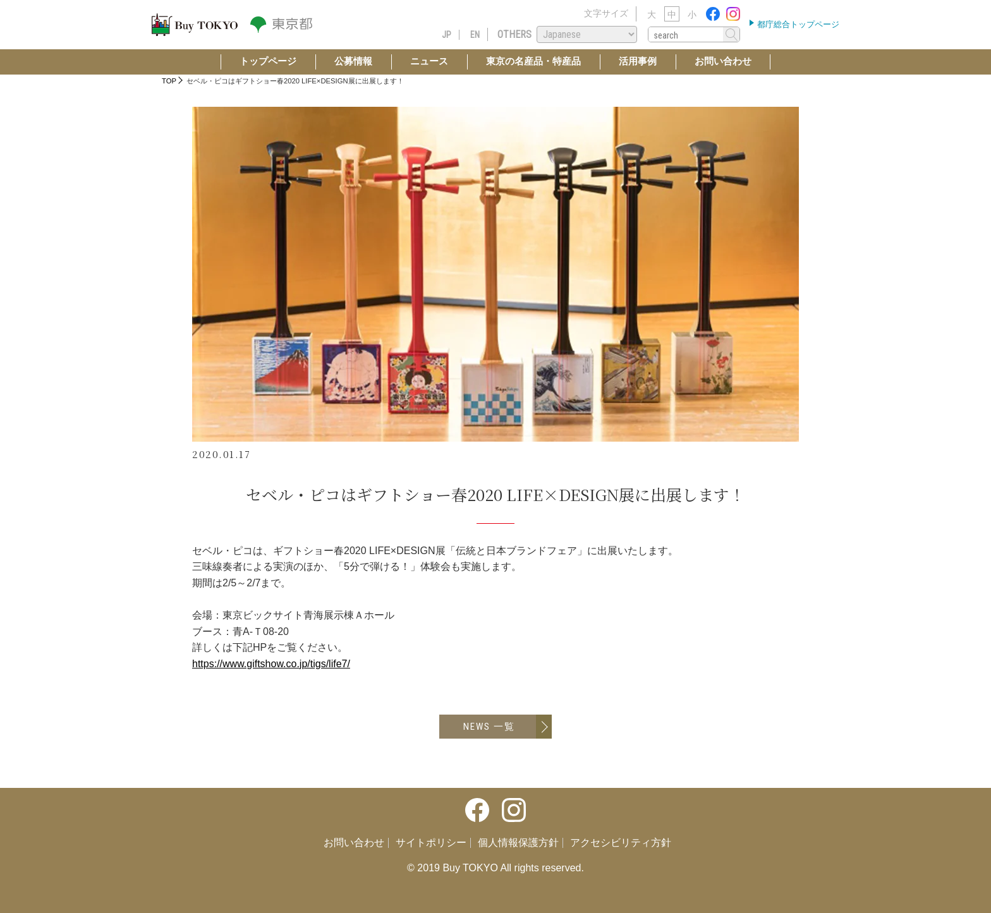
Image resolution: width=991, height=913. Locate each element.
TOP (169, 81)
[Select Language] (587, 34)
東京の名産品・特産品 (533, 61)
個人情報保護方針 (518, 843)
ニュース (429, 61)
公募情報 (353, 61)
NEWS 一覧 (489, 726)
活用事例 (638, 61)
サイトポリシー (431, 843)
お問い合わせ (723, 61)
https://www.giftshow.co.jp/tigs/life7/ (271, 663)
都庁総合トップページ (797, 24)
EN (475, 35)
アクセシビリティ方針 (620, 843)
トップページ (268, 61)
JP (446, 35)
